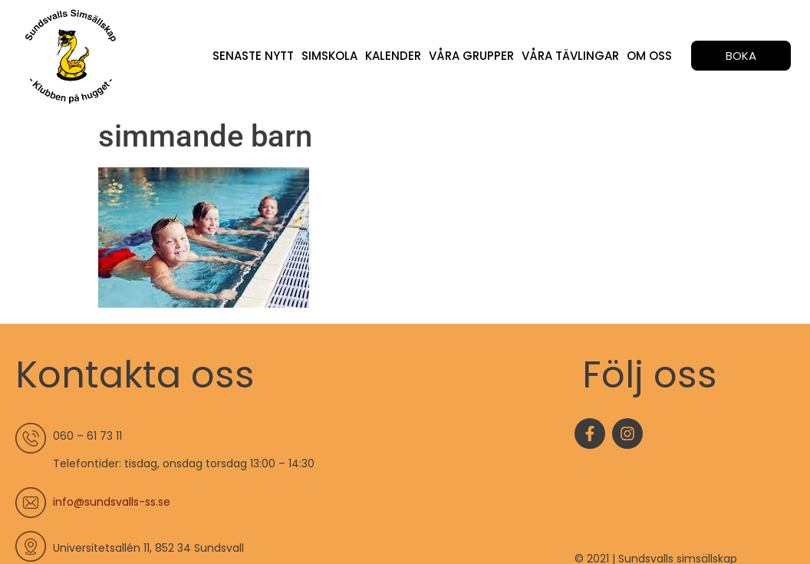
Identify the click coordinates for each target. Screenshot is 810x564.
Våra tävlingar (570, 56)
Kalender (393, 56)
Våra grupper (471, 56)
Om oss (649, 56)
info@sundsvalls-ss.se (111, 502)
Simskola (329, 56)
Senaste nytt (253, 56)
